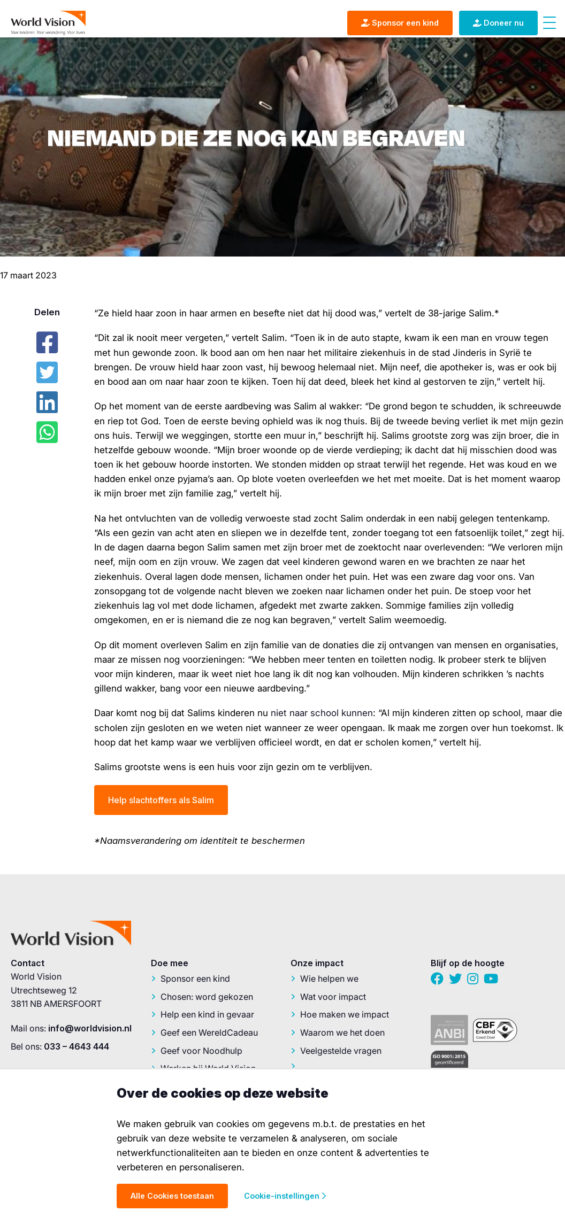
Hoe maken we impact (344, 1014)
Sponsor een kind (195, 978)
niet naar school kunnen (322, 713)
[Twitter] (47, 372)
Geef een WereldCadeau (209, 1032)
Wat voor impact (333, 996)
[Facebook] (47, 343)
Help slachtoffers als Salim (161, 800)
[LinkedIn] (47, 402)
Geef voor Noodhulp (201, 1050)
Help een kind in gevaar (207, 1014)
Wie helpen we (329, 978)
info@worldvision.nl (90, 1028)
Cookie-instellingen (285, 1195)
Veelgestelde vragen (340, 1050)
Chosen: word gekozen (207, 996)
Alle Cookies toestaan (172, 1195)
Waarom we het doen (342, 1032)
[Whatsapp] (47, 432)
